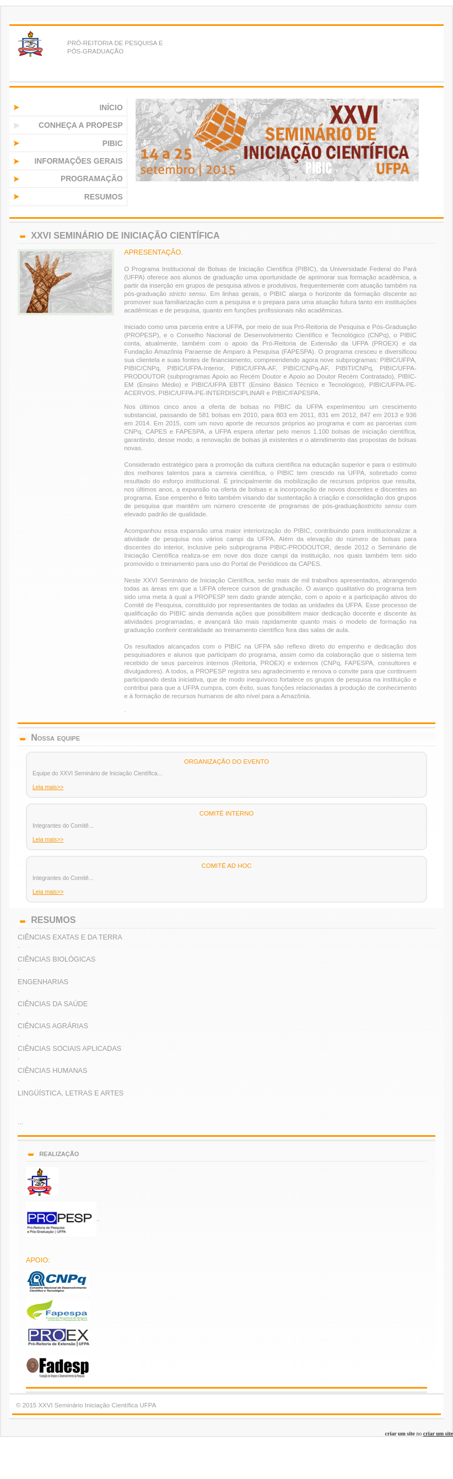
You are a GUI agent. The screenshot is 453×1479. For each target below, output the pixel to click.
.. (63, 1219)
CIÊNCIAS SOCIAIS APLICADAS (69, 1048)
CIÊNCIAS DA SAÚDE (53, 1004)
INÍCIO (110, 108)
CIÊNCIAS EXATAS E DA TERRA (70, 937)
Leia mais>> (48, 787)
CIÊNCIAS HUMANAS (52, 1071)
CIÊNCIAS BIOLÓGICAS (56, 959)
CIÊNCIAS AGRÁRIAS (53, 1026)
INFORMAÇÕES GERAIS (78, 161)
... (20, 1122)
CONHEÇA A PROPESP (81, 125)
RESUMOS (103, 197)
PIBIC (113, 143)
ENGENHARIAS (43, 982)
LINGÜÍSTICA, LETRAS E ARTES (70, 1093)
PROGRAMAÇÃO (92, 179)
